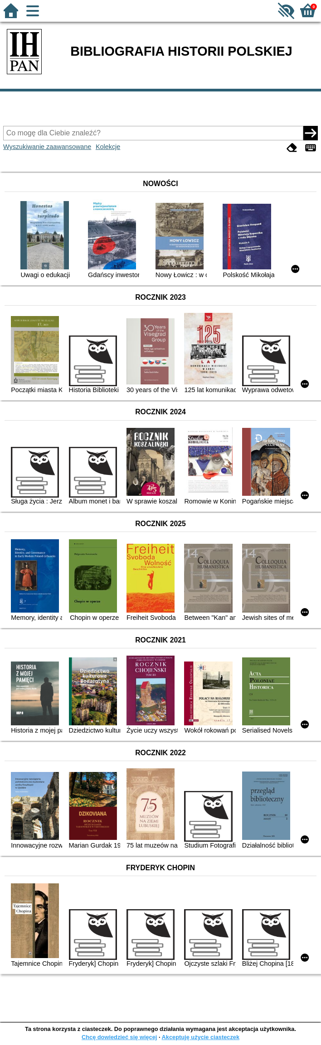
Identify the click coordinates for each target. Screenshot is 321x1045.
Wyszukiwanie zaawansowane (47, 146)
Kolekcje (108, 146)
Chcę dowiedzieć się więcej (119, 1037)
